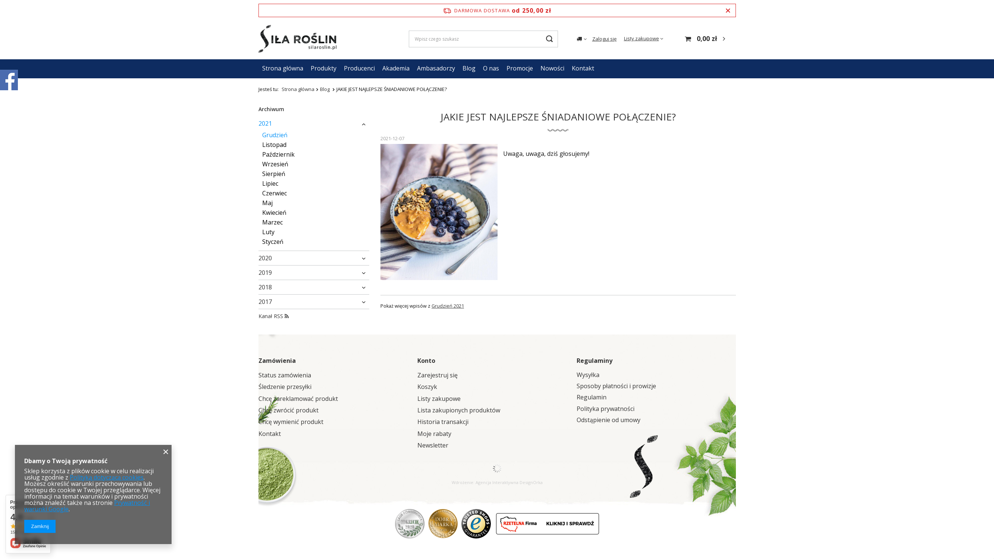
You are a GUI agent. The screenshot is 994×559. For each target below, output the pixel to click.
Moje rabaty (434, 433)
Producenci (359, 68)
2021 (265, 123)
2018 (265, 287)
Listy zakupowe (641, 38)
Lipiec (270, 183)
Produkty (323, 68)
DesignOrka (531, 482)
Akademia (396, 68)
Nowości (552, 68)
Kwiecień (274, 212)
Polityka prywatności (605, 408)
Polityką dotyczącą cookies (107, 477)
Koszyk (427, 386)
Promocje (520, 68)
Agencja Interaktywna (497, 482)
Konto (426, 360)
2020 (265, 258)
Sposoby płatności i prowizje (616, 386)
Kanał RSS (273, 316)
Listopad (274, 144)
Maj (267, 203)
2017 (265, 301)
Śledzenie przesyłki (284, 386)
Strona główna (282, 68)
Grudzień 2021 (448, 306)
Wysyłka (588, 375)
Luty (268, 232)
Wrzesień (275, 164)
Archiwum (271, 109)
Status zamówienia (284, 375)
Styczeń (272, 241)
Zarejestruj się (437, 375)
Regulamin (591, 397)
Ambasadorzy (436, 68)
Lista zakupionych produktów (458, 410)
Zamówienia (277, 360)
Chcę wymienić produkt (290, 421)
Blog (469, 68)
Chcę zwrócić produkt (288, 410)
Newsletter (432, 445)
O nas (491, 68)
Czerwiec (274, 193)
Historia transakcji (442, 421)
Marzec (272, 222)
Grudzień (275, 135)
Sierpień (273, 173)
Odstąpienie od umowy (608, 420)
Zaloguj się (604, 38)
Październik (278, 154)
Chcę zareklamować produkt (298, 398)
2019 (265, 272)
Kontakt (583, 68)
